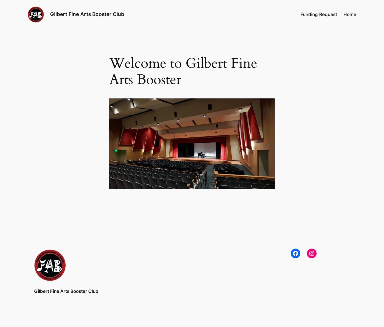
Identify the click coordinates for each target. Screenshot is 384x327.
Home (349, 14)
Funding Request (319, 14)
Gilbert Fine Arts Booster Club (87, 14)
